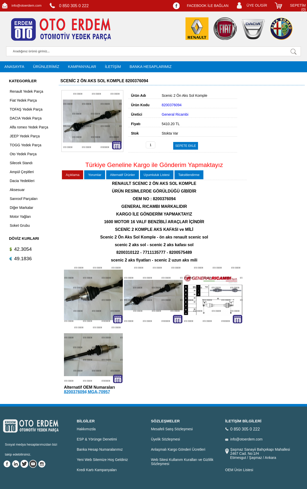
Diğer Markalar (21, 208)
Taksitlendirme (189, 175)
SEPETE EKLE (185, 146)
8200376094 (75, 392)
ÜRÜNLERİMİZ (46, 66)
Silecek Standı (21, 163)
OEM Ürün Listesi (239, 470)
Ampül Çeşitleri (22, 172)
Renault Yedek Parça (26, 91)
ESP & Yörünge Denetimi (97, 439)
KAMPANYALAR (82, 66)
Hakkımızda (86, 429)
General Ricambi (175, 114)
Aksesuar (17, 190)
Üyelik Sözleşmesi (165, 439)
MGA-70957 (99, 392)
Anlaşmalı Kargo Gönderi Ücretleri (178, 449)
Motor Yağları (20, 216)
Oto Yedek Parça (23, 154)
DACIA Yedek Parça (26, 118)
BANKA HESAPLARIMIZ (150, 66)
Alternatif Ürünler (122, 175)
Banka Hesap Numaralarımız (100, 449)
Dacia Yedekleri (22, 181)
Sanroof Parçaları (24, 199)
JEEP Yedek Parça (25, 136)
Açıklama (72, 175)
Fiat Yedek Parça (23, 100)
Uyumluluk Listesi (157, 175)
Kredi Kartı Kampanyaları (97, 470)
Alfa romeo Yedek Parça (29, 127)
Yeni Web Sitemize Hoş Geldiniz (102, 460)
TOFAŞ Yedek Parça (26, 109)
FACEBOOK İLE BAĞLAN (207, 6)
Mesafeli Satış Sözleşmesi (172, 429)
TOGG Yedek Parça (25, 145)
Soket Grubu (20, 225)
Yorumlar (94, 175)
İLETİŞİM (113, 66)
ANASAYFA (14, 66)
